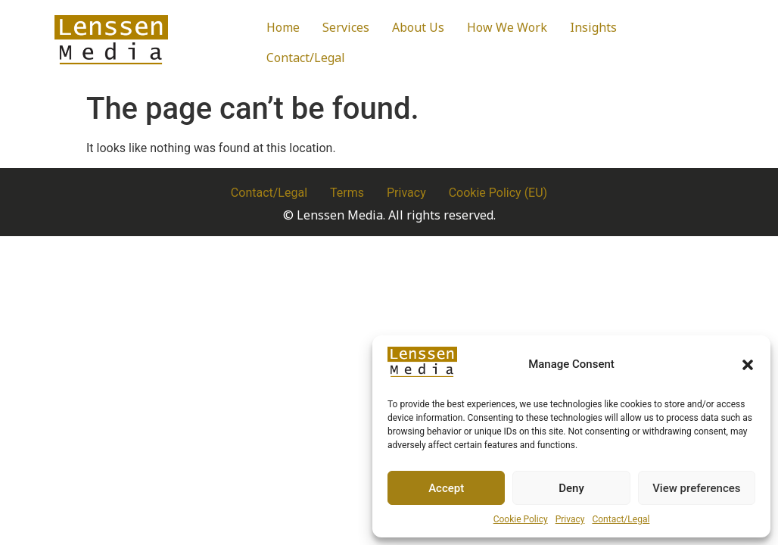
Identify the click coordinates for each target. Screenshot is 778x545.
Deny (571, 488)
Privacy (570, 519)
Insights (593, 27)
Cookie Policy (520, 519)
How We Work (507, 27)
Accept (446, 488)
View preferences (696, 488)
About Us (418, 27)
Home (283, 27)
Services (345, 27)
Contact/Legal (620, 519)
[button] (747, 364)
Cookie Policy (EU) (498, 192)
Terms (347, 192)
